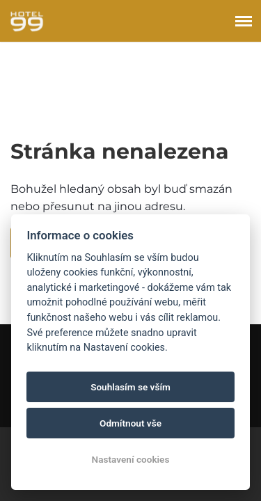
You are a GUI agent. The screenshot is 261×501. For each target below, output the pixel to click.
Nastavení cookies (131, 459)
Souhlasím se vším (130, 386)
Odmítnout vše (130, 423)
